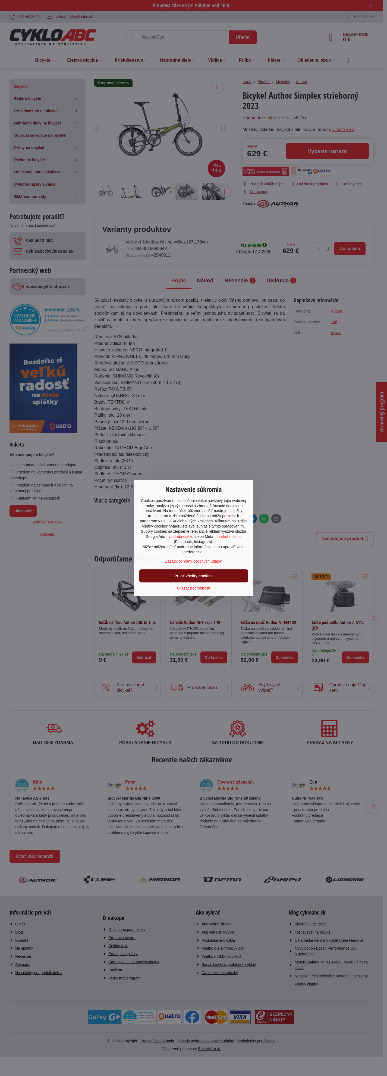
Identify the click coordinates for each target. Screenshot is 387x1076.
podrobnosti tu (181, 536)
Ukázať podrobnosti (193, 588)
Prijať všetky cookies (193, 576)
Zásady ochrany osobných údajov (193, 561)
